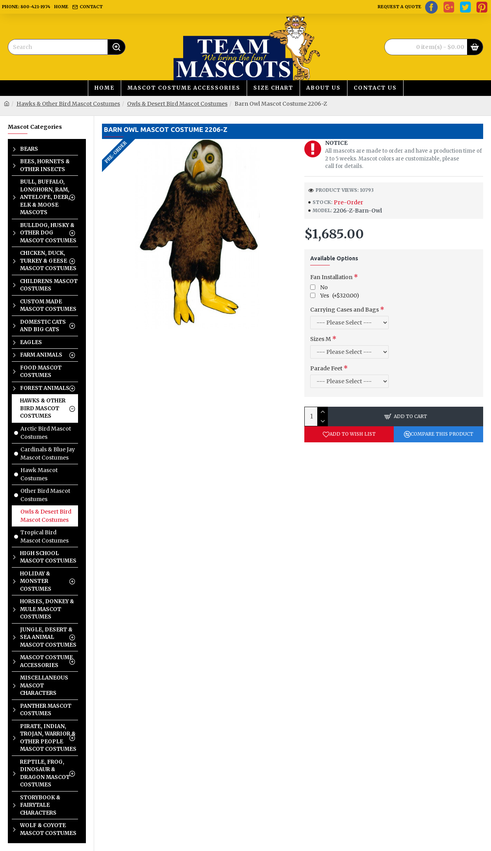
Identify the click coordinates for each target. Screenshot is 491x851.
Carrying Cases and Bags (344, 309)
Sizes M (320, 339)
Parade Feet (326, 368)
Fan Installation (331, 277)
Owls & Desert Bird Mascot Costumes (177, 103)
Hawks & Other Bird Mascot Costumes (68, 103)
